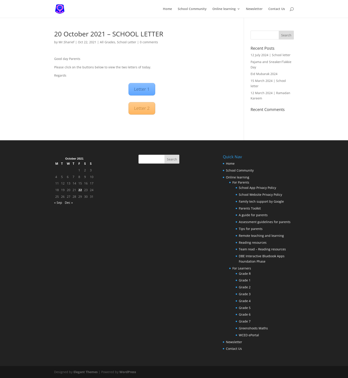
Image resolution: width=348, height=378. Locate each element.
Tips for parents (251, 229)
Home (167, 9)
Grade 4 (245, 301)
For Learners (241, 268)
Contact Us (276, 9)
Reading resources (253, 242)
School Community (192, 9)
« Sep (58, 202)
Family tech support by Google (261, 201)
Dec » (69, 202)
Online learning (224, 9)
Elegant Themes (85, 372)
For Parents (240, 182)
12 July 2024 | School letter (271, 55)
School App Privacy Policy (257, 188)
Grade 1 (245, 280)
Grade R (245, 273)
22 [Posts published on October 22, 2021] (80, 190)
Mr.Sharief (66, 42)
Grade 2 (245, 287)
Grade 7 (245, 321)
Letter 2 (142, 108)
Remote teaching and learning (261, 236)
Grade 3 (245, 294)
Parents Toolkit (250, 208)
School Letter (126, 42)
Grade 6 (245, 314)
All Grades (107, 42)
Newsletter (254, 9)
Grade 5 (245, 308)
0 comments (149, 42)
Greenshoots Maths (253, 328)
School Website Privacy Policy (260, 194)
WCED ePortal (249, 335)
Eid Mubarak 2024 (264, 74)
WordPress (127, 372)
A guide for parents (253, 215)
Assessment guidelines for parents (265, 222)
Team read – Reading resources (262, 249)
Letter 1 (142, 89)
